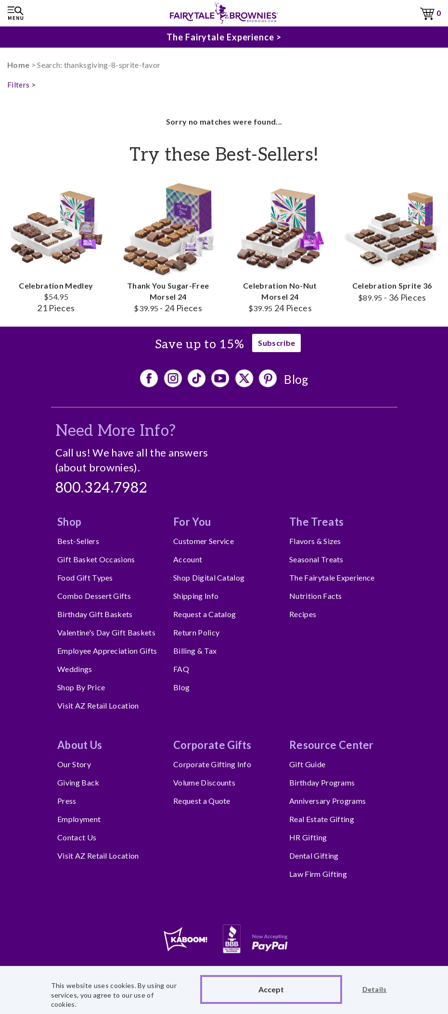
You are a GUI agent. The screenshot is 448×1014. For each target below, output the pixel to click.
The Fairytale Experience (332, 577)
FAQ (181, 668)
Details (374, 989)
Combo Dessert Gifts (94, 595)
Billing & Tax (195, 650)
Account (187, 559)
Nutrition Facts (315, 595)
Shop (69, 521)
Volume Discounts (204, 782)
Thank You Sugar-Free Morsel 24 (168, 246)
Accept (271, 989)
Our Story (74, 764)
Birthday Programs (322, 782)
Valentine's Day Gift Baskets (106, 632)
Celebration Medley (56, 246)
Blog (296, 379)
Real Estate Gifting (321, 819)
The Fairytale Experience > (223, 37)
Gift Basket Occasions (96, 559)
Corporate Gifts (212, 744)
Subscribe (276, 342)
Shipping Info (195, 595)
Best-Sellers (78, 540)
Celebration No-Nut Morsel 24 (280, 246)
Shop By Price (81, 687)
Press (67, 800)
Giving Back (78, 782)
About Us (79, 744)
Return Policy (196, 632)
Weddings (74, 668)
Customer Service (203, 540)
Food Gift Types (85, 577)
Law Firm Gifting (318, 873)
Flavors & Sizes (315, 540)
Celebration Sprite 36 (392, 241)
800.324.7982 (101, 488)
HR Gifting (308, 837)
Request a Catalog (204, 614)
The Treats (316, 521)
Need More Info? (115, 431)
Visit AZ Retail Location (98, 705)
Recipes (302, 614)
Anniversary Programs (327, 800)
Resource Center (331, 744)
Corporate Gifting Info (212, 764)
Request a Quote (201, 800)
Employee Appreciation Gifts (107, 650)
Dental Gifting (313, 855)
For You (192, 521)
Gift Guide (307, 764)
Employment (79, 819)
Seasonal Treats (316, 559)
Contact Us (76, 837)
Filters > (21, 84)
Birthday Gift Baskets (95, 614)
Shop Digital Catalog (208, 577)
